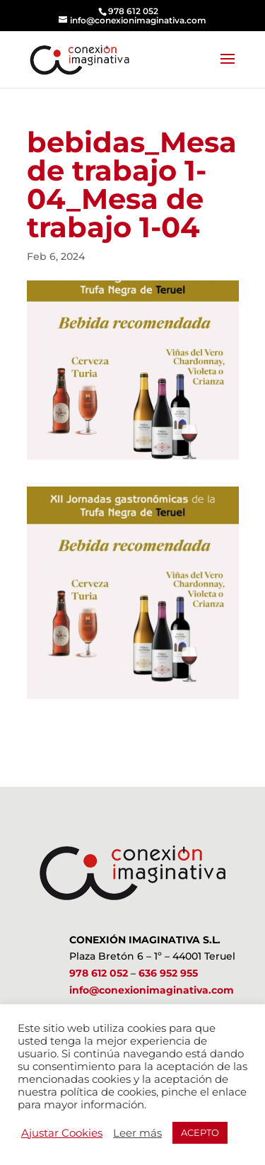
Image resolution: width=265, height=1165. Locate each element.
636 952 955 (168, 973)
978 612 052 (98, 973)
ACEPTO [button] (200, 1132)
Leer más (137, 1133)
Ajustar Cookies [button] (61, 1133)
